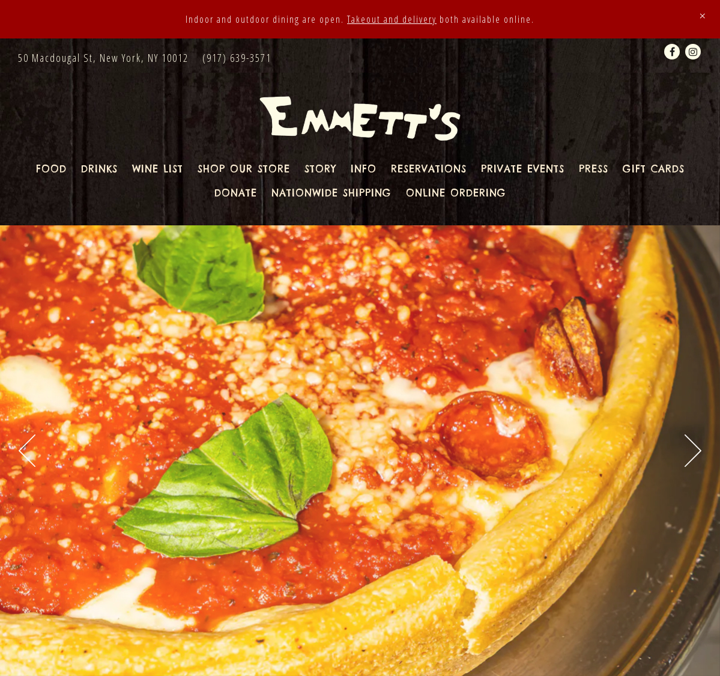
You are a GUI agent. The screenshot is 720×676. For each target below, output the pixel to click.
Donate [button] (235, 193)
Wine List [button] (157, 169)
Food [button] (51, 169)
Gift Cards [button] (654, 169)
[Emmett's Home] (360, 117)
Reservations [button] (429, 169)
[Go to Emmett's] (103, 58)
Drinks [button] (99, 169)
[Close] (703, 15)
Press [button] (593, 169)
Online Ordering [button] (456, 193)
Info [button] (364, 169)
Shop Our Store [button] (244, 169)
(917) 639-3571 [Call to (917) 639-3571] (236, 57)
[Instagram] (693, 51)
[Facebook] (672, 51)
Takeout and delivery (392, 19)
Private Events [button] (522, 169)
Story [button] (320, 169)
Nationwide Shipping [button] (331, 193)
